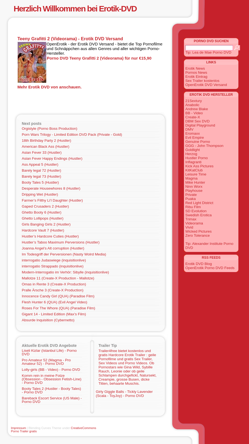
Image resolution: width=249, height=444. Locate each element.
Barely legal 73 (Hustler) (41, 176)
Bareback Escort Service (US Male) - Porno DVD (52, 400)
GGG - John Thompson (204, 146)
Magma (191, 178)
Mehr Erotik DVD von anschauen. (49, 87)
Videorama (194, 223)
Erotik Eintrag (196, 77)
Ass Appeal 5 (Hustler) (40, 164)
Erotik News (195, 68)
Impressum (18, 428)
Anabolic (192, 105)
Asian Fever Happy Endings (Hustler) (52, 158)
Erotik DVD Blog (198, 264)
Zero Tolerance (197, 235)
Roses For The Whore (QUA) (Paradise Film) (58, 308)
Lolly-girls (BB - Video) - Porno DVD (51, 370)
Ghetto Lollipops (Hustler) (42, 218)
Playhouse (193, 191)
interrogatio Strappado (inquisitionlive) (53, 266)
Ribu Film (193, 207)
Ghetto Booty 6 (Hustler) (42, 212)
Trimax (190, 219)
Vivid (189, 227)
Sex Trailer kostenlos (202, 81)
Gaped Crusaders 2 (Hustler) (45, 206)
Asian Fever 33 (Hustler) (42, 152)
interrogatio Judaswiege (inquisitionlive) (54, 260)
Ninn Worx (193, 186)
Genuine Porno (197, 142)
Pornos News (196, 72)
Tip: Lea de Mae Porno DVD (208, 52)
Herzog (191, 154)
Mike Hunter (195, 182)
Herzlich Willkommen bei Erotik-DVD (75, 8)
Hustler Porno (196, 158)
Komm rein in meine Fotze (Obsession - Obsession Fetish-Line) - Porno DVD (51, 379)
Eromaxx (192, 133)
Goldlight (192, 150)
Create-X (192, 117)
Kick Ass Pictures (199, 166)
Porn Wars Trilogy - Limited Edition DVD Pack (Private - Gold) (72, 134)
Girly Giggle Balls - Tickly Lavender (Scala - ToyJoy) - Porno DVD (124, 394)
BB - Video (194, 113)
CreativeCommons (83, 428)
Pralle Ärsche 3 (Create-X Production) (53, 290)
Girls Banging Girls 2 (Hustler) (46, 224)
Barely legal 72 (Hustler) (41, 170)
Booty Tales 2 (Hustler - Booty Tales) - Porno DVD (51, 390)
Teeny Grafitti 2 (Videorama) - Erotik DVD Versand (70, 38)
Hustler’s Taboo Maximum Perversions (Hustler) (61, 242)
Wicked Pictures (198, 231)
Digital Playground (200, 125)
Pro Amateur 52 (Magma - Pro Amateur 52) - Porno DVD (46, 362)
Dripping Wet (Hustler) (40, 194)
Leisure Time (195, 174)
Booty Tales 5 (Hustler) (40, 182)
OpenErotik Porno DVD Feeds (210, 268)
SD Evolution (196, 211)
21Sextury (193, 101)
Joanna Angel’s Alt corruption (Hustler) (53, 248)
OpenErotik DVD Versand (206, 85)
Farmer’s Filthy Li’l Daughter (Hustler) (52, 200)
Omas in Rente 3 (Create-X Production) (54, 284)
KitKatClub (194, 170)
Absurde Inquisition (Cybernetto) (48, 320)
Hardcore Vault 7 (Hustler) (43, 230)
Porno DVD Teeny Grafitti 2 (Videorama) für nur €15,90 (99, 58)
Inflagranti (193, 162)
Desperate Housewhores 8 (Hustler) (51, 188)
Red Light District (199, 203)
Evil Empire (194, 137)
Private (191, 195)
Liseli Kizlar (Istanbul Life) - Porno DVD (49, 352)
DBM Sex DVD (197, 121)
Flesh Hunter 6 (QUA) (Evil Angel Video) (54, 302)
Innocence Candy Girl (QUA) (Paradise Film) (58, 296)
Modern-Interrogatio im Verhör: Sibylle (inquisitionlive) (65, 272)
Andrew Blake (196, 109)
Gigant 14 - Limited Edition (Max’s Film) (54, 314)
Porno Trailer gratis (24, 431)
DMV (189, 129)
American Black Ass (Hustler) (45, 146)
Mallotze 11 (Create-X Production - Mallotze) (58, 278)
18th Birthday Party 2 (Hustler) (46, 140)
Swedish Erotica (198, 215)
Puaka (190, 199)
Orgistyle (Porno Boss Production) (49, 129)
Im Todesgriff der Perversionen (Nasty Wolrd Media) (64, 254)
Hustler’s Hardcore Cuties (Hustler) (50, 236)
